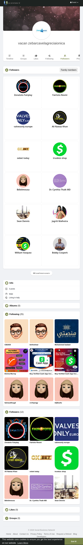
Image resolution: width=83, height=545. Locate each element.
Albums (13, 306)
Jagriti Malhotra (60, 221)
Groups (13, 518)
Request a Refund (64, 534)
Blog (75, 534)
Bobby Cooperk (60, 252)
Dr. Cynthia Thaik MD (59, 189)
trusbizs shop (60, 158)
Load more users (41, 273)
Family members (68, 70)
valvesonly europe (23, 126)
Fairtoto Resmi (59, 95)
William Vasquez (23, 252)
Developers (41, 537)
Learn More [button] (22, 543)
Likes (12, 510)
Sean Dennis (23, 221)
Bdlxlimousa (23, 189)
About (15, 534)
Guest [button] (74, 2)
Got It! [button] (74, 541)
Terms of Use (49, 534)
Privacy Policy (36, 534)
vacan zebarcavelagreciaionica (41, 43)
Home (8, 534)
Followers (14, 412)
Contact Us (24, 534)
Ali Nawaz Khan (60, 126)
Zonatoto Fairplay (23, 95)
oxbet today (23, 158)
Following (14, 314)
